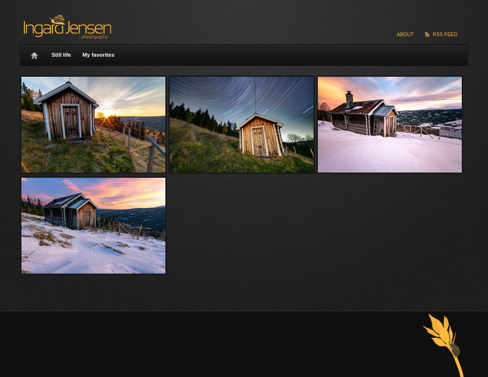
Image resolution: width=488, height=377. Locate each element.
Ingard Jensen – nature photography (66, 27)
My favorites (98, 55)
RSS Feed (445, 34)
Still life (61, 55)
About (405, 34)
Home (34, 52)
